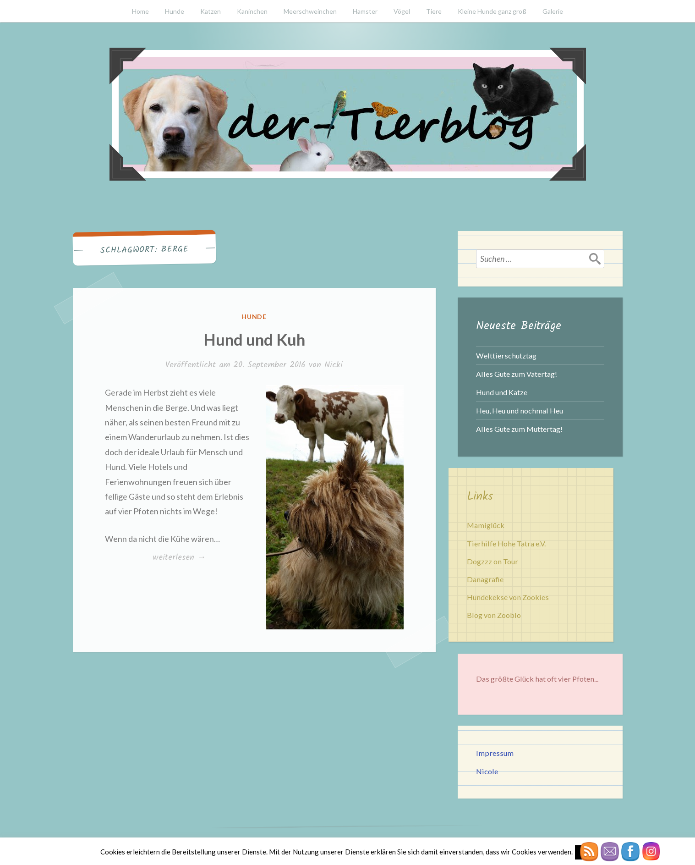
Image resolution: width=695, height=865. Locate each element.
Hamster (365, 11)
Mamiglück (485, 525)
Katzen (210, 11)
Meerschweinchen (310, 11)
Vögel (402, 11)
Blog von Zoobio (494, 615)
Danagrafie (485, 579)
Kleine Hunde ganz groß (492, 11)
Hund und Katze (501, 392)
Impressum (495, 753)
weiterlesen (179, 558)
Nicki (333, 365)
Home (140, 11)
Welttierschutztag (506, 355)
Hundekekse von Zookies (508, 597)
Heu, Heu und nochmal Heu (519, 410)
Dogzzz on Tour (492, 561)
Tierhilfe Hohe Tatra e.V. (506, 543)
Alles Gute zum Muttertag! (519, 428)
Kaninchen (252, 11)
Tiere (434, 11)
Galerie (552, 11)
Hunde (174, 11)
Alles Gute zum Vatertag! (516, 373)
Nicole (487, 771)
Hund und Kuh (254, 339)
